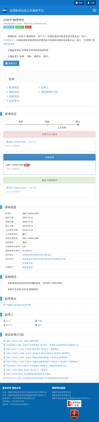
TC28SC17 (8, 40)
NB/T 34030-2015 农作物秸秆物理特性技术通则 (27, 374)
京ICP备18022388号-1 (19, 404)
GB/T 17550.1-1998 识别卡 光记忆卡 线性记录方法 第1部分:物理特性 (36, 353)
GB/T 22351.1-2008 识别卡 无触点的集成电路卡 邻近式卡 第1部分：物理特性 (40, 361)
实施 (47, 121)
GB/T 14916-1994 (16, 142)
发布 (21, 121)
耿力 (38, 325)
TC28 (43, 36)
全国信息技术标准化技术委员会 (36, 255)
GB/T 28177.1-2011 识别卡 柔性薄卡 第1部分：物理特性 (31, 349)
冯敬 (38, 321)
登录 (79, 3)
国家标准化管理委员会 (61, 395)
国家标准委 (8, 44)
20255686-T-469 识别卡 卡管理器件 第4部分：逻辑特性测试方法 (34, 366)
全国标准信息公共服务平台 (23, 10)
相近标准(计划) (49, 92)
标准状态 (14, 87)
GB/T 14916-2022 (16, 187)
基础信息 (14, 92)
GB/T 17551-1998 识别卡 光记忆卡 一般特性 (25, 370)
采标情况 (14, 96)
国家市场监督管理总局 (61, 392)
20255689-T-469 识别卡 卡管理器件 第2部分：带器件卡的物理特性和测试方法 (41, 345)
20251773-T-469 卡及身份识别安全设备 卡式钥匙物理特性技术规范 (35, 378)
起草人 (45, 87)
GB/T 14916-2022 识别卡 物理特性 (21, 341)
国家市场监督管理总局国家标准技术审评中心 (71, 398)
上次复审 (61, 127)
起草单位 (14, 100)
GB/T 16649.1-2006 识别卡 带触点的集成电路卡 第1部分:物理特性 (35, 357)
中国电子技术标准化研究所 (17, 305)
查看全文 (11, 63)
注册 (91, 3)
